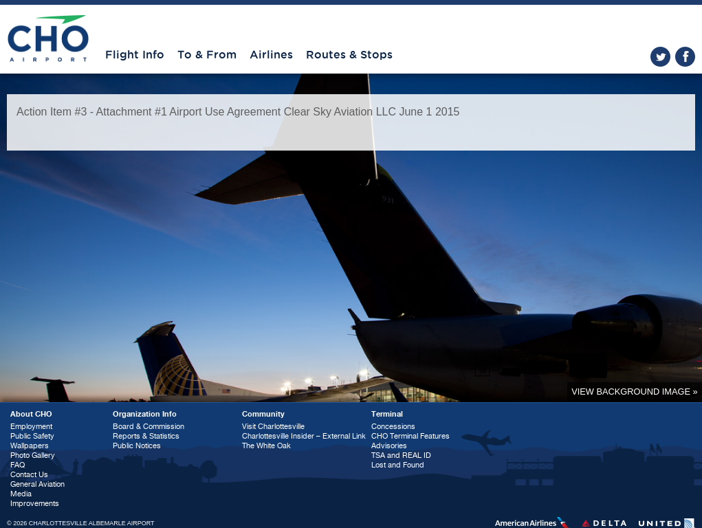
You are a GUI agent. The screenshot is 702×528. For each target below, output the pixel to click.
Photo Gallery (32, 455)
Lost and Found (397, 465)
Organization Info (145, 414)
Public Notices (137, 446)
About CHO (31, 414)
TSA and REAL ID (401, 455)
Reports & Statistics (146, 436)
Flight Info (134, 55)
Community (263, 414)
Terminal (387, 414)
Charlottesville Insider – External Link (304, 436)
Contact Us (29, 474)
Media (21, 494)
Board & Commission (148, 426)
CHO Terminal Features (410, 436)
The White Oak (266, 446)
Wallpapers (29, 446)
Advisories (389, 446)
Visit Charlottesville (273, 426)
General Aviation (37, 484)
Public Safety (32, 436)
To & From (207, 55)
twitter (660, 57)
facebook (685, 57)
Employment (31, 426)
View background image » (634, 391)
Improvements (34, 503)
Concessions (393, 426)
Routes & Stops (349, 55)
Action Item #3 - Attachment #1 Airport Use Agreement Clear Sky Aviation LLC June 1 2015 (238, 112)
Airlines (271, 55)
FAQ (17, 465)
